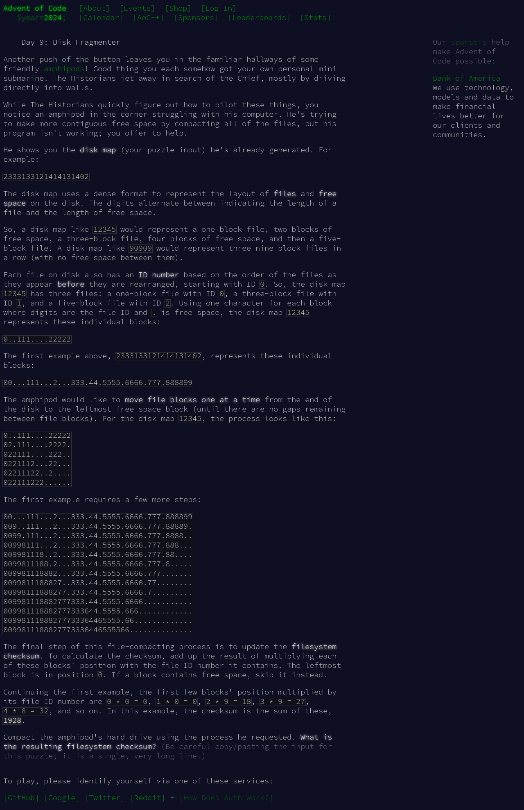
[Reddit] (147, 797)
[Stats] (315, 17)
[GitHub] (21, 797)
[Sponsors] (196, 17)
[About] (94, 8)
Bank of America (466, 78)
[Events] (137, 8)
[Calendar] (101, 17)
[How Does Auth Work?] (226, 797)
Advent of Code (34, 8)
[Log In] (219, 8)
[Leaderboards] (259, 17)
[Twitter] (104, 797)
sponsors (469, 42)
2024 (53, 17)
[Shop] (178, 8)
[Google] (62, 797)
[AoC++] (148, 17)
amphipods (64, 68)
